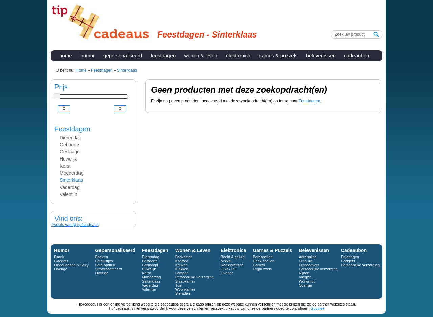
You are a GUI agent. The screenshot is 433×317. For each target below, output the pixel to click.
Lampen (182, 273)
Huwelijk (68, 159)
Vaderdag (70, 187)
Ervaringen (350, 257)
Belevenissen (321, 55)
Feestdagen (163, 55)
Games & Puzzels (278, 55)
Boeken (101, 257)
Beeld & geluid (233, 257)
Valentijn (68, 194)
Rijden (304, 273)
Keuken (181, 265)
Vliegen (305, 277)
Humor (88, 55)
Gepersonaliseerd (122, 55)
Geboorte (69, 144)
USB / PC (228, 269)
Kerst (65, 166)
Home (65, 55)
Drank (59, 257)
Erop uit (305, 261)
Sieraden (182, 293)
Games (259, 265)
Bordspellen (262, 257)
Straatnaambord (108, 269)
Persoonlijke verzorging (194, 277)
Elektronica (238, 55)
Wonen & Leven (200, 55)
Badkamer (183, 257)
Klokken (181, 269)
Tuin (178, 285)
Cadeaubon (356, 55)
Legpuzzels (262, 269)
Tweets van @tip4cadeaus (75, 224)
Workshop (307, 281)
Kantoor (181, 261)
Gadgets (61, 261)
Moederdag (72, 173)
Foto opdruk (105, 265)
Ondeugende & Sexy (71, 265)
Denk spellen (263, 261)
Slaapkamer (185, 281)
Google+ (318, 308)
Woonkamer (185, 289)
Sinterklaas (71, 180)
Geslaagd (70, 151)
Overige (60, 269)
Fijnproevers (309, 265)
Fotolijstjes (104, 261)
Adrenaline (308, 257)
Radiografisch (232, 265)
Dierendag (71, 137)
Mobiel (226, 261)
